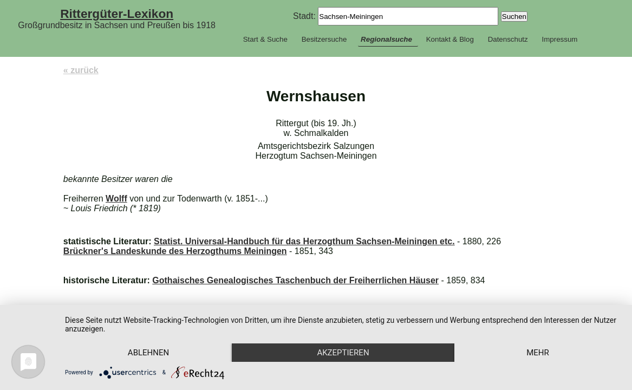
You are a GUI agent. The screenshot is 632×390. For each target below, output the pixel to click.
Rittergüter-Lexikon (116, 13)
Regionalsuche (386, 39)
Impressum (559, 39)
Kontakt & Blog (450, 39)
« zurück (81, 70)
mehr (537, 353)
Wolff (116, 198)
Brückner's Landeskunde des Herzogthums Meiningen (175, 251)
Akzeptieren (343, 353)
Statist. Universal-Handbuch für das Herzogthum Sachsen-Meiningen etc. (304, 241)
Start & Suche (265, 39)
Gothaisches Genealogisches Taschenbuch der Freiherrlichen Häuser (295, 280)
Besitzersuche (324, 39)
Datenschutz (508, 39)
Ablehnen (148, 353)
